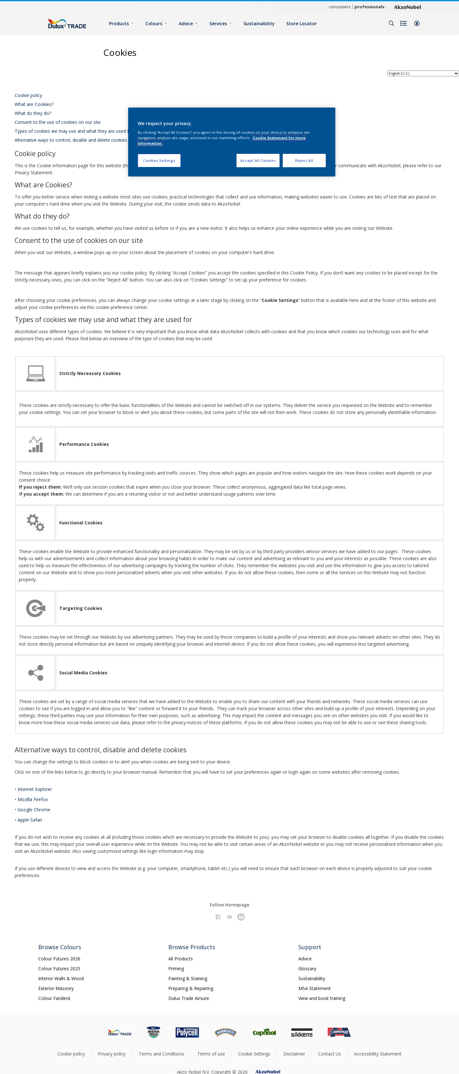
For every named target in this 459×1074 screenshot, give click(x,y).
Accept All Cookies (258, 160)
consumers (340, 7)
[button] (417, 23)
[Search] (391, 23)
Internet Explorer (35, 789)
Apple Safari (30, 820)
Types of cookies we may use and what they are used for (74, 131)
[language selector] (423, 73)
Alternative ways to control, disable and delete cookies (71, 140)
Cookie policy (28, 95)
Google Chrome (34, 810)
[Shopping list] (404, 23)
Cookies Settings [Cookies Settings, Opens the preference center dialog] (159, 160)
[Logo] (66, 23)
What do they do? (33, 113)
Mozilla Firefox (33, 799)
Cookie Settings (254, 1054)
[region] (231, 142)
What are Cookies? (34, 104)
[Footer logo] (119, 1032)
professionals (369, 7)
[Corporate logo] (407, 6)
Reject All (304, 160)
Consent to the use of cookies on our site (58, 122)
